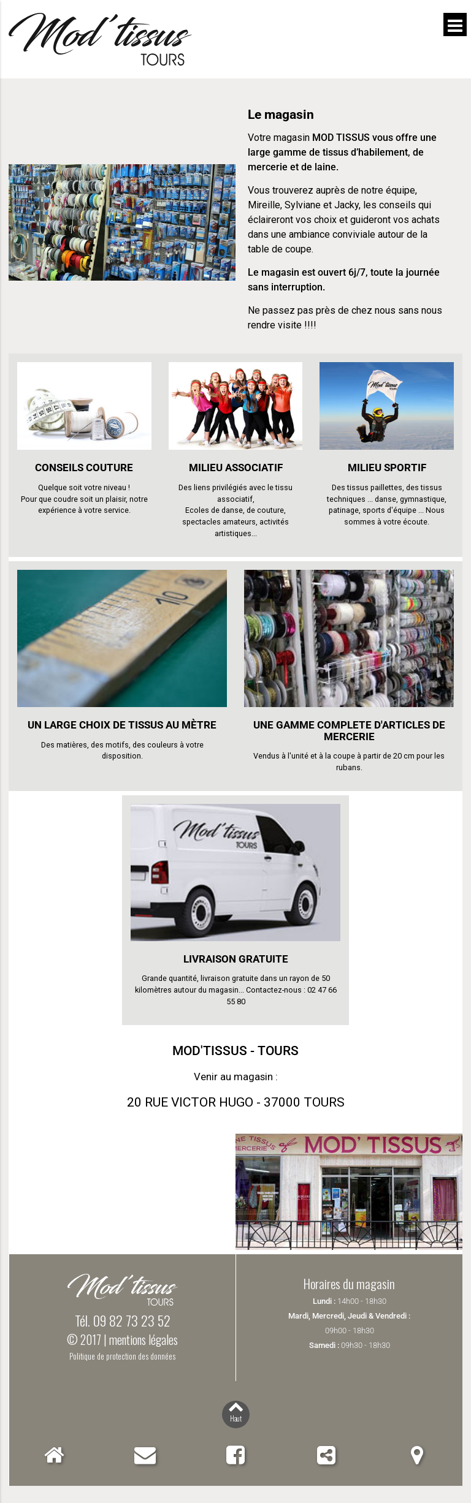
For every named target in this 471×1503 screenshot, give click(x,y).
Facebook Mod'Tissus (236, 1455)
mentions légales (143, 1340)
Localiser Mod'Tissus (417, 1455)
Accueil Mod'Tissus (54, 1455)
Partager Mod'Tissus (326, 1455)
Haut (236, 1418)
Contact (145, 1455)
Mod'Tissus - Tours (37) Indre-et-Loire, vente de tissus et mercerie (216, 39)
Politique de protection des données (122, 1356)
